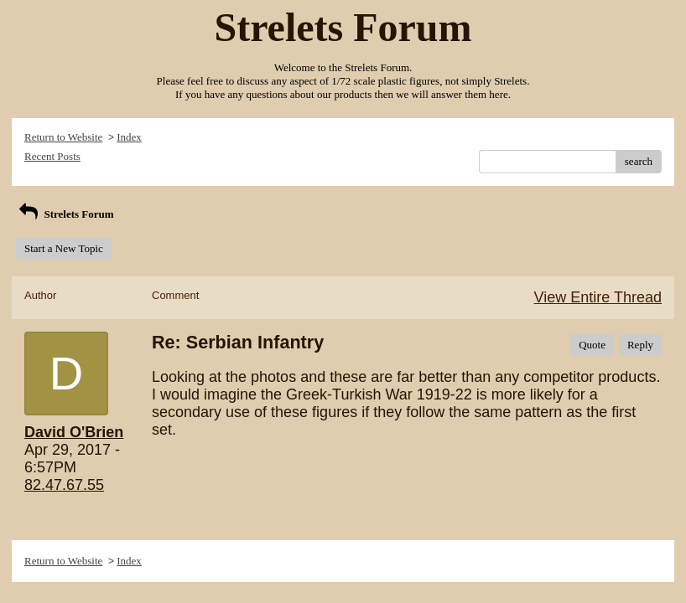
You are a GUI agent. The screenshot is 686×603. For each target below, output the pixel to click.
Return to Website (63, 137)
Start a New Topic (63, 248)
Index (129, 137)
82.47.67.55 (64, 485)
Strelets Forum (65, 214)
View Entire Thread (598, 297)
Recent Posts (52, 156)
